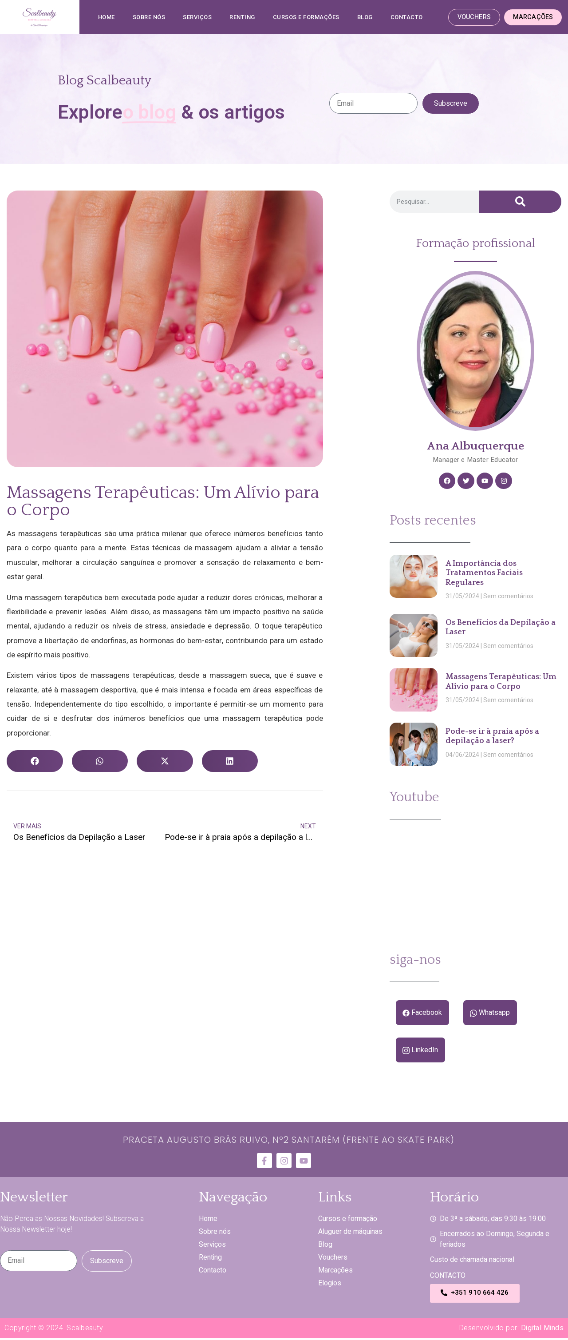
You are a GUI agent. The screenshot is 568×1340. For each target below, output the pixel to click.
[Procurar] (520, 202)
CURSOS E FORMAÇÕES (306, 17)
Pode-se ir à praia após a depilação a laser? (492, 738)
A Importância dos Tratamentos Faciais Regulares (484, 574)
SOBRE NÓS (149, 17)
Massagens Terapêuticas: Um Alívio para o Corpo (501, 683)
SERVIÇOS (197, 17)
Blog (365, 17)
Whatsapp (488, 1014)
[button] (35, 760)
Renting (242, 17)
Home (106, 17)
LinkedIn (420, 1052)
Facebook (422, 1014)
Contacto (406, 17)
